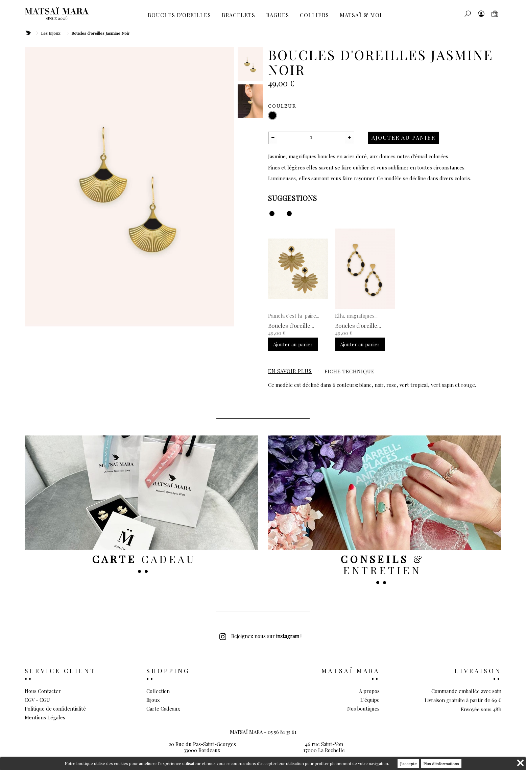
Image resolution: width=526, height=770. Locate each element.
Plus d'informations (441, 763)
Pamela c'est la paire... (293, 315)
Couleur (283, 106)
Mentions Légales (45, 717)
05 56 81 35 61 (282, 742)
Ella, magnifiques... (356, 315)
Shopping (168, 671)
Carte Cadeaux (163, 708)
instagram (287, 636)
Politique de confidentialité (55, 708)
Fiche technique (350, 371)
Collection (158, 691)
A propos (369, 691)
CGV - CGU (37, 699)
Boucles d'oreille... (291, 325)
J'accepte (408, 763)
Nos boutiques (363, 708)
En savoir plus (290, 371)
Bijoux (153, 699)
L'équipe (370, 699)
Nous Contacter (43, 691)
